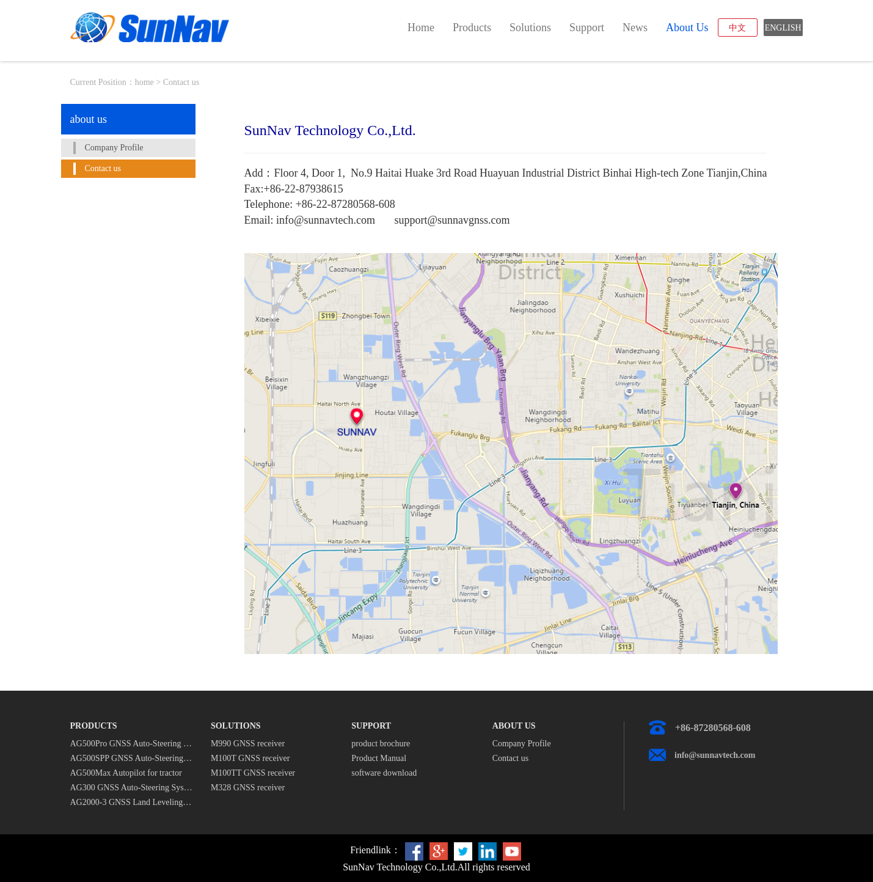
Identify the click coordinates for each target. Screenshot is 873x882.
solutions (530, 27)
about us (687, 27)
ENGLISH (783, 27)
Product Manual (378, 758)
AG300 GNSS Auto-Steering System (131, 787)
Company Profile (114, 147)
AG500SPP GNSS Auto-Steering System (131, 758)
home (420, 27)
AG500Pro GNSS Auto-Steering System (131, 743)
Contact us (103, 168)
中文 (737, 27)
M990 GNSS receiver (248, 743)
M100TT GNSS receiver (253, 772)
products (472, 27)
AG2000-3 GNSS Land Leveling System (131, 802)
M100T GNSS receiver (250, 758)
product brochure (380, 743)
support (586, 27)
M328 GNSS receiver (248, 787)
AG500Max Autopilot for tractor (126, 772)
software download (384, 772)
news (635, 27)
